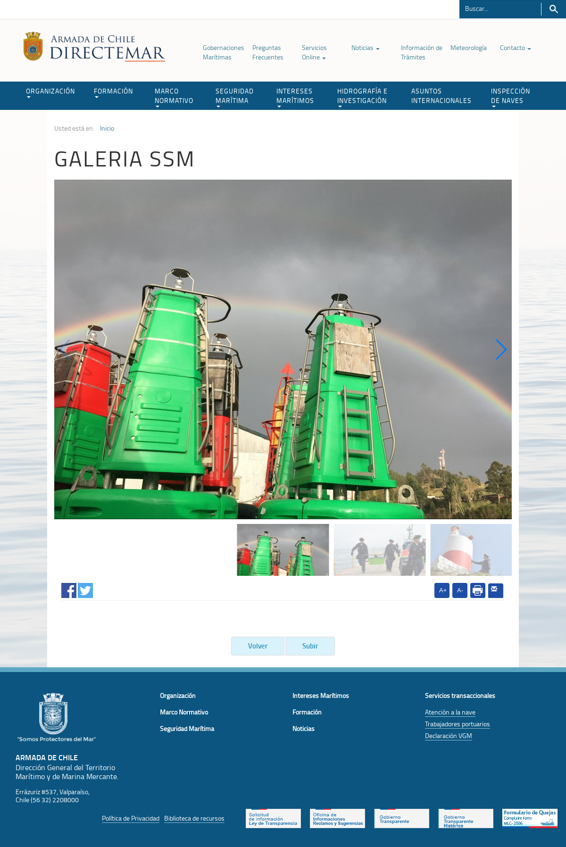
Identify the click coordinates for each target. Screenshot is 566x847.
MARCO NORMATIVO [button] (174, 97)
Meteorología (468, 47)
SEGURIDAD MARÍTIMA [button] (235, 97)
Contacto (515, 47)
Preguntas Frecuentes (267, 52)
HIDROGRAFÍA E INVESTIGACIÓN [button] (362, 97)
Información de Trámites (421, 52)
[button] (500, 349)
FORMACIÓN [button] (113, 92)
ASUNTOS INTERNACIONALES (441, 95)
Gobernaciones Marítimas (223, 52)
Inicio (107, 128)
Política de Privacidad (130, 818)
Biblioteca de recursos (194, 818)
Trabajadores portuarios (457, 723)
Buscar (553, 9)
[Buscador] (500, 8)
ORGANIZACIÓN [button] (50, 92)
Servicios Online (314, 52)
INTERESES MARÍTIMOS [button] (295, 97)
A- (460, 590)
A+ (443, 590)
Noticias (365, 47)
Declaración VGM (448, 735)
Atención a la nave (450, 711)
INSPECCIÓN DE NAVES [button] (510, 97)
